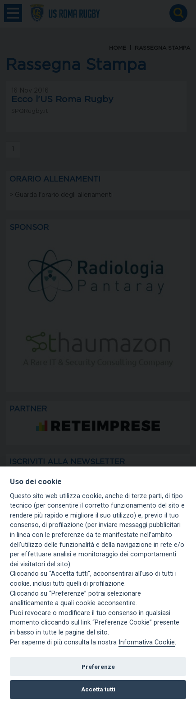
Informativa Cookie (147, 642)
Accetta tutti (98, 689)
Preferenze (98, 666)
